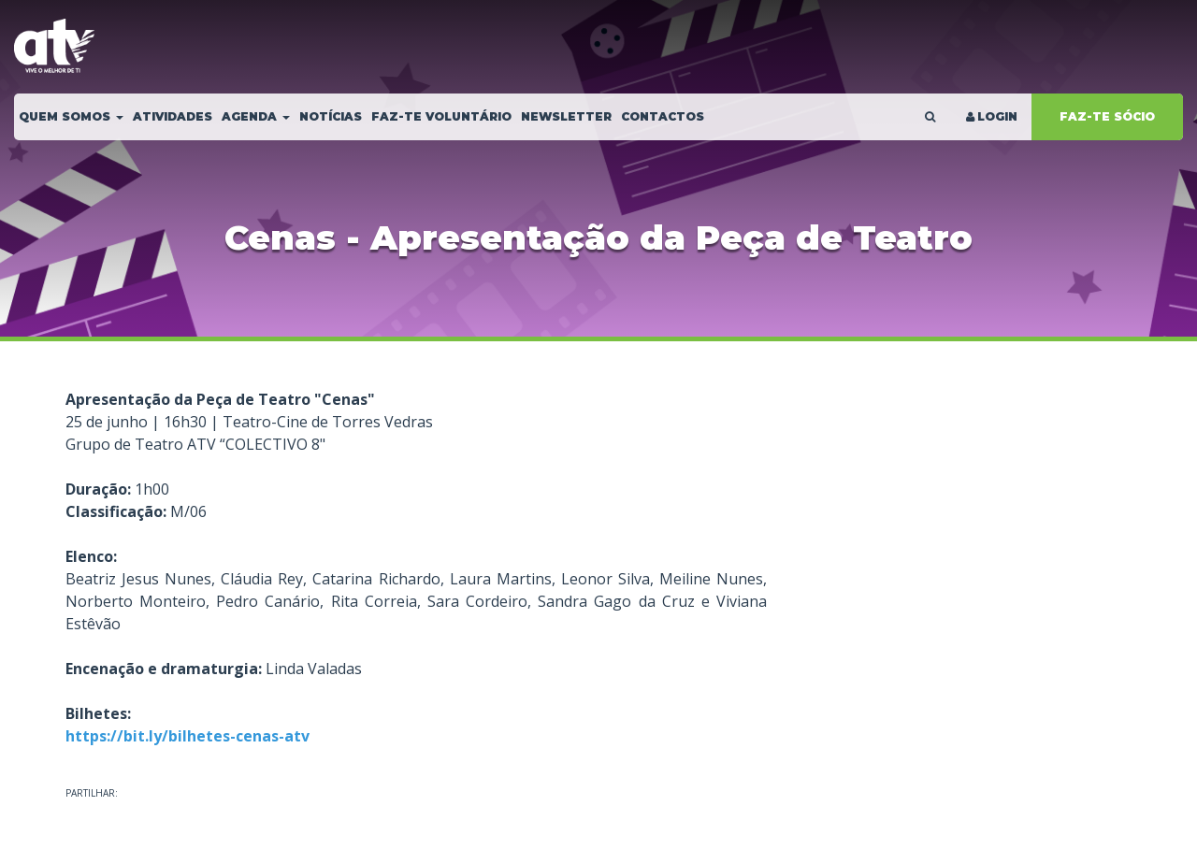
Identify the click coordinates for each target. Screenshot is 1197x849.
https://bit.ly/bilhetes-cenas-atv (187, 736)
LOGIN (990, 116)
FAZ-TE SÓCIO (1107, 116)
